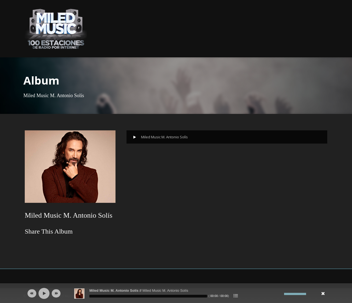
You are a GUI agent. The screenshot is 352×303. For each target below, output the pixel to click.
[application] (176, 293)
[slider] (148, 296)
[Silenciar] (280, 294)
